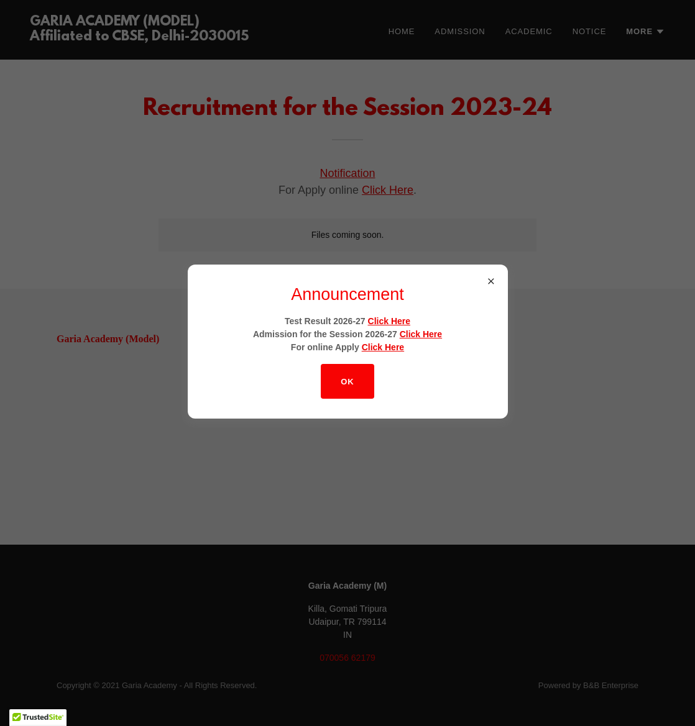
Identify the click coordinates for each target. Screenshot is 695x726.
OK (347, 381)
